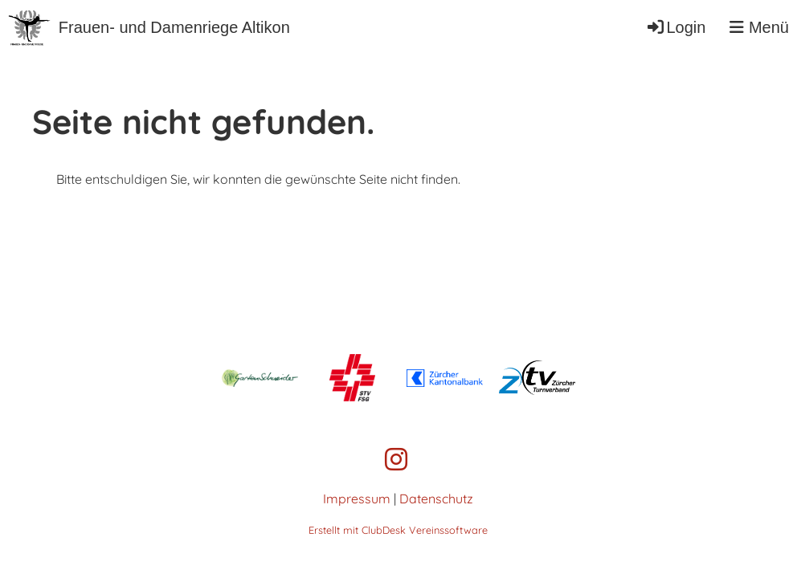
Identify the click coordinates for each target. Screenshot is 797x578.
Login (675, 27)
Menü (759, 27)
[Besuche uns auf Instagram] (396, 459)
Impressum (356, 498)
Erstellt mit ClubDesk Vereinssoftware (398, 529)
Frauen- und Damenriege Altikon (174, 27)
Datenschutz (436, 498)
